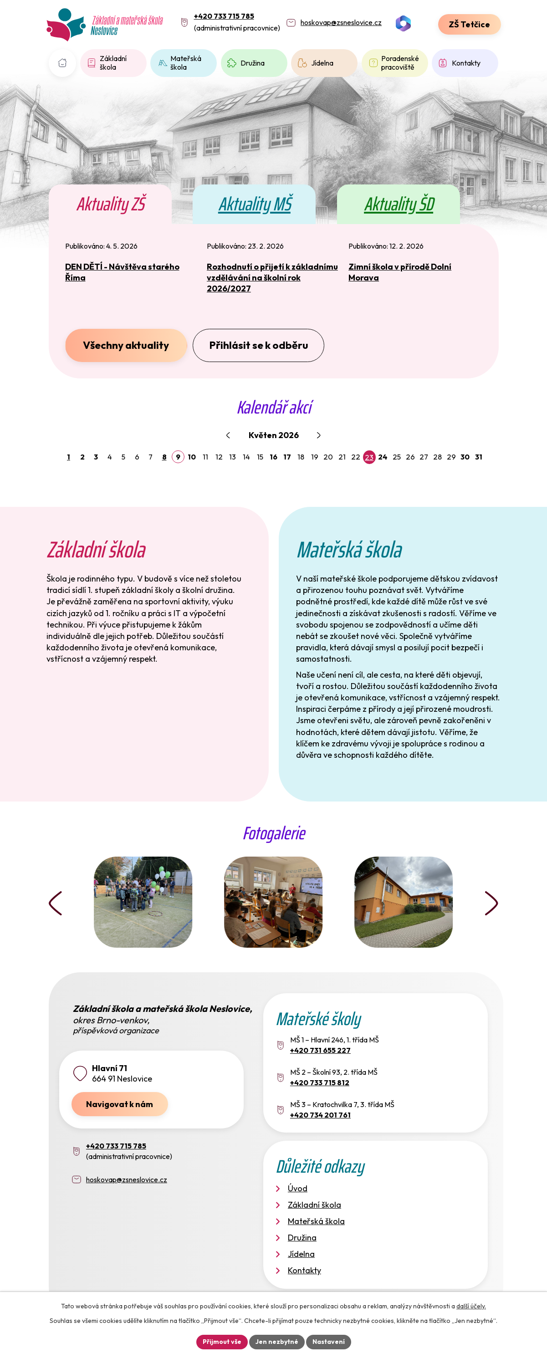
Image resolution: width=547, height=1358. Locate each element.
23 (369, 457)
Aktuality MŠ (254, 204)
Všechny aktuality (126, 345)
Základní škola (113, 62)
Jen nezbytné (277, 1342)
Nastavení (328, 1342)
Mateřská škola (185, 62)
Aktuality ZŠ (110, 204)
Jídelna (322, 62)
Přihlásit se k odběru (258, 345)
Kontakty (466, 62)
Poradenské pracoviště (400, 62)
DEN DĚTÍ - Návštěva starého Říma (122, 272)
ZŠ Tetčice (469, 24)
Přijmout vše (222, 1342)
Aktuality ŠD (398, 204)
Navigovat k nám (119, 1104)
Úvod (63, 63)
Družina (252, 62)
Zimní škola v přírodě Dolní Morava (399, 272)
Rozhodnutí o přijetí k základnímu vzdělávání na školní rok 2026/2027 (272, 277)
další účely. (471, 1306)
